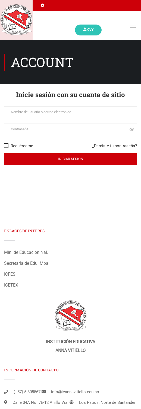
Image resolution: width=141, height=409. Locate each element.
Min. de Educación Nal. (26, 252)
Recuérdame (18, 145)
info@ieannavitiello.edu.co (75, 391)
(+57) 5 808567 (27, 391)
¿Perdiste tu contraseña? (114, 145)
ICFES (9, 274)
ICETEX (11, 285)
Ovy (88, 30)
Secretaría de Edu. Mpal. (27, 263)
